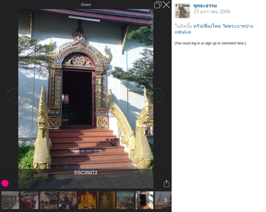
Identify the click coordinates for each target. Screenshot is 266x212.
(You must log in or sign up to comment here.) (210, 43)
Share (86, 4)
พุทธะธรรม (205, 5)
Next (165, 200)
